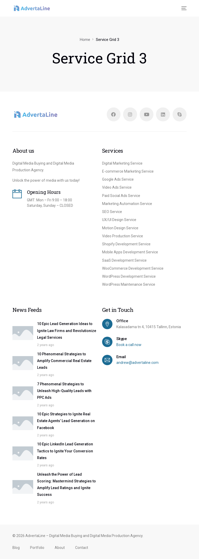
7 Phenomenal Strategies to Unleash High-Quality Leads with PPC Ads (64, 391)
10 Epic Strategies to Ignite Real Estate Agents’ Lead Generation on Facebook (66, 421)
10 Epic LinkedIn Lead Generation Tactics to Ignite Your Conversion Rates (65, 451)
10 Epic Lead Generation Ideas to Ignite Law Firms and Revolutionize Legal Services (66, 331)
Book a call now (128, 345)
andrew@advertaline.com (137, 363)
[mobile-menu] (183, 8)
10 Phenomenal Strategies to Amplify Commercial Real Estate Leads (64, 361)
